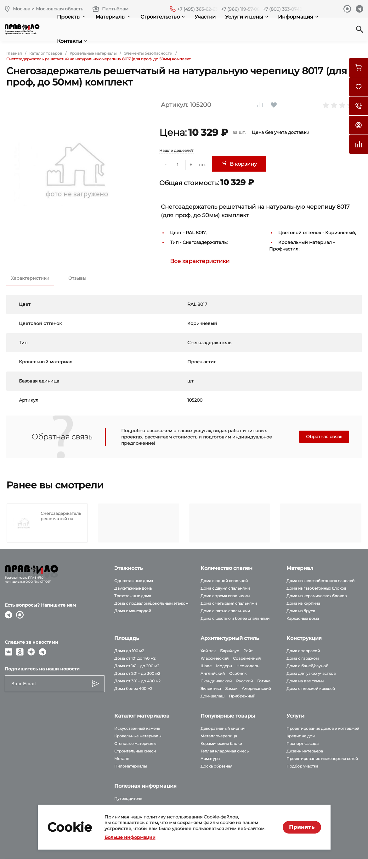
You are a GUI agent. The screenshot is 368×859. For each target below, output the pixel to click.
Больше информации (130, 837)
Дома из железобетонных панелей (320, 580)
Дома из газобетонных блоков (316, 588)
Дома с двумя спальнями (225, 588)
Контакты (72, 41)
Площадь (126, 638)
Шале (206, 666)
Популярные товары (228, 716)
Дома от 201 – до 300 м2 (137, 673)
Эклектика (211, 688)
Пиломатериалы (130, 766)
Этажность (128, 568)
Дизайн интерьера (304, 751)
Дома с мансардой (132, 610)
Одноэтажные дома (133, 580)
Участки (205, 17)
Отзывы (77, 278)
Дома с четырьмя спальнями (229, 603)
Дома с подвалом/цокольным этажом (151, 603)
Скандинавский (216, 681)
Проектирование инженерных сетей (322, 758)
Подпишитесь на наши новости (42, 669)
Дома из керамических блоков (316, 595)
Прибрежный (242, 696)
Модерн (224, 666)
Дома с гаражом (302, 658)
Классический (215, 658)
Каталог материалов (141, 716)
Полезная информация (145, 786)
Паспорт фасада (302, 743)
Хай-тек (208, 650)
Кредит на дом (300, 736)
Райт (248, 650)
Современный (247, 658)
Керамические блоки (221, 743)
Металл (121, 758)
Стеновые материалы (135, 743)
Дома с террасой (303, 650)
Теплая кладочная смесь (225, 751)
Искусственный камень (137, 728)
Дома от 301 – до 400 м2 (137, 681)
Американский (256, 688)
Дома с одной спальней (224, 580)
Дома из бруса (300, 610)
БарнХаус (229, 650)
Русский (244, 681)
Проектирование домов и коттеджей (322, 728)
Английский (213, 673)
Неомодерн (247, 666)
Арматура (210, 758)
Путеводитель (128, 798)
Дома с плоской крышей (310, 688)
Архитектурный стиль (230, 638)
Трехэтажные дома (132, 595)
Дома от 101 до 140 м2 (135, 658)
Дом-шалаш (212, 696)
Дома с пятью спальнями (225, 610)
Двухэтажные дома (133, 588)
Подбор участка (302, 766)
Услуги (295, 716)
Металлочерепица (219, 736)
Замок (231, 688)
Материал (299, 568)
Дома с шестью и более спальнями (235, 618)
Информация (298, 17)
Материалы (113, 17)
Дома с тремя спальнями (225, 595)
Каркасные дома (302, 618)
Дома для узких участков (311, 673)
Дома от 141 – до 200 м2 (136, 666)
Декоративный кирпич (223, 728)
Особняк (237, 673)
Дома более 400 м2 (133, 688)
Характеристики (30, 278)
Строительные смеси (135, 751)
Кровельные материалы (137, 736)
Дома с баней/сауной (307, 666)
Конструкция (304, 638)
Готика (263, 681)
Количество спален (226, 568)
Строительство (162, 17)
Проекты (71, 17)
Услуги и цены (246, 17)
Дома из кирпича (303, 603)
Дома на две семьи (305, 681)
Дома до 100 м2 (129, 650)
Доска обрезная (216, 766)
